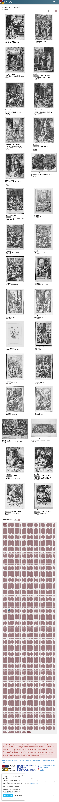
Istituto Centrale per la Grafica (9, 760)
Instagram (41, 769)
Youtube (41, 770)
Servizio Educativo (43, 767)
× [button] (22, 775)
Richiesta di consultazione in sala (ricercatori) (30, 760)
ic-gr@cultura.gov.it (33, 783)
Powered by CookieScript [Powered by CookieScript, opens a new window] (13, 798)
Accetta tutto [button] (8, 795)
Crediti (44, 760)
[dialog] (13, 786)
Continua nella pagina (7, 519)
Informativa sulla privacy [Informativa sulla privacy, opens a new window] (12, 792)
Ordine (39, 11)
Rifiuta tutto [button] (18, 795)
